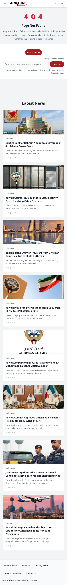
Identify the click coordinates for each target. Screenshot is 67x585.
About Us (26, 565)
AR (62, 3)
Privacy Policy (42, 565)
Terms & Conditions (12, 573)
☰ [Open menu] (5, 3)
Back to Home (33, 52)
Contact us (31, 573)
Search (57, 64)
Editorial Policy (10, 565)
